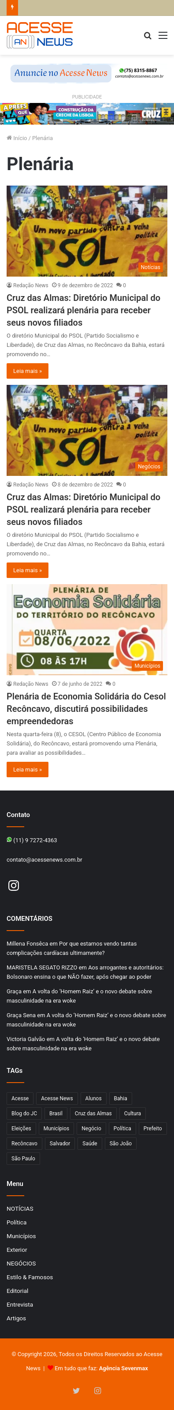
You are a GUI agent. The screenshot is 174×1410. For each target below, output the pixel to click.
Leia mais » (27, 371)
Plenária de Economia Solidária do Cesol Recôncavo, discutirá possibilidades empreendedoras (86, 708)
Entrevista (20, 1304)
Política (16, 1222)
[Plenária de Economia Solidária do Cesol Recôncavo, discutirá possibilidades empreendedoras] (87, 629)
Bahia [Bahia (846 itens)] (120, 1098)
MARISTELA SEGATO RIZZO (42, 967)
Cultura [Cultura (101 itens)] (132, 1113)
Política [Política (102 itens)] (122, 1128)
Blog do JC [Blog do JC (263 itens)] (24, 1113)
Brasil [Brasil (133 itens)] (56, 1113)
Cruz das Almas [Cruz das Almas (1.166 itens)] (93, 1113)
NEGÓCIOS (21, 1263)
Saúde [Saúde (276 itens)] (89, 1143)
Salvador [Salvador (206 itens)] (60, 1143)
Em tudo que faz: (101, 1368)
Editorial (17, 1290)
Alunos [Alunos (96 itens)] (93, 1098)
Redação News (30, 285)
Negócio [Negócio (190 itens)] (91, 1128)
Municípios (21, 1235)
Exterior (17, 1249)
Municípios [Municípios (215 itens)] (57, 1128)
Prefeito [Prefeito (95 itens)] (153, 1128)
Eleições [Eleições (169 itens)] (21, 1128)
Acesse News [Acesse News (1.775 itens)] (57, 1098)
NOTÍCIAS (20, 1208)
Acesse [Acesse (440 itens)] (20, 1098)
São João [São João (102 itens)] (121, 1143)
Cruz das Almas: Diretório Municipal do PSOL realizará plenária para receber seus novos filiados (83, 310)
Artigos (16, 1318)
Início (17, 138)
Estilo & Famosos (30, 1277)
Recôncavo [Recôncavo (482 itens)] (24, 1143)
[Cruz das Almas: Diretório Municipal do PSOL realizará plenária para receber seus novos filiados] (87, 231)
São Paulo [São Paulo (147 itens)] (23, 1158)
